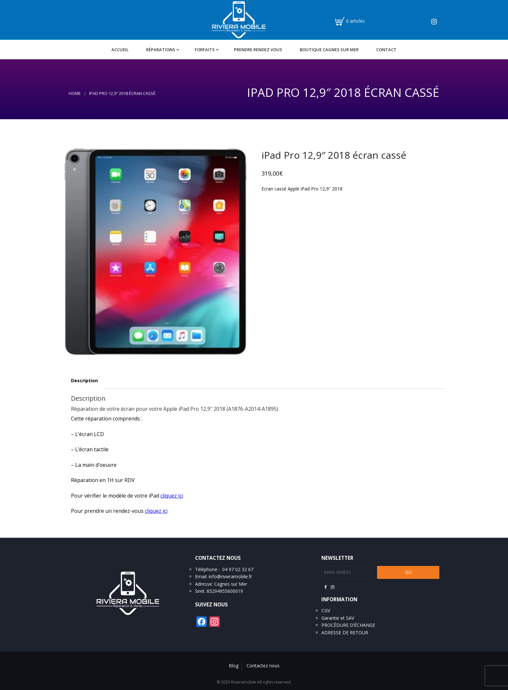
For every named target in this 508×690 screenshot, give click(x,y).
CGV (325, 610)
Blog (233, 665)
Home (75, 93)
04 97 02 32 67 (237, 569)
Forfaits (205, 49)
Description (84, 380)
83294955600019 (225, 591)
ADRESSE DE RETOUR (344, 632)
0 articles (355, 21)
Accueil (120, 49)
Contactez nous (263, 665)
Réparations (160, 49)
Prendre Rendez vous (258, 49)
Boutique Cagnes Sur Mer (329, 49)
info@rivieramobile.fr (230, 576)
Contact (386, 49)
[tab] (84, 381)
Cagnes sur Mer (230, 584)
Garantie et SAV (337, 618)
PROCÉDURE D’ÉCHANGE (348, 625)
